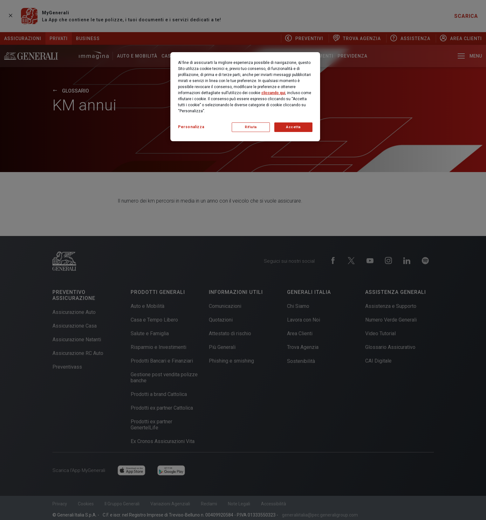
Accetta (293, 127)
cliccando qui (273, 93)
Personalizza (191, 127)
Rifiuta (251, 127)
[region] (245, 96)
